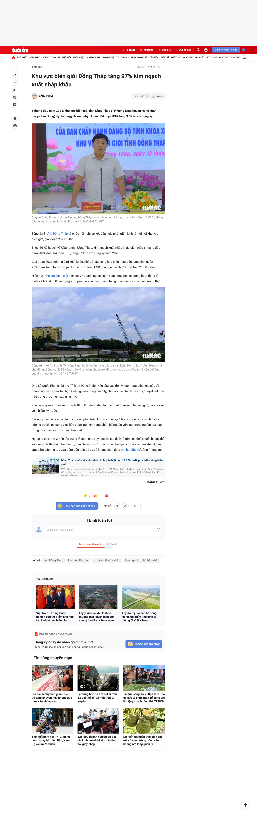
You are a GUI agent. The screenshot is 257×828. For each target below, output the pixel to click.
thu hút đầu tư (130, 450)
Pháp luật (79, 57)
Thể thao (176, 57)
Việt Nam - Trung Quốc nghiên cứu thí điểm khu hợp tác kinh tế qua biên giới (55, 616)
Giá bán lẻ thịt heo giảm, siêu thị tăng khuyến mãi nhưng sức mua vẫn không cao (52, 697)
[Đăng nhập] (206, 50)
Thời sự (55, 57)
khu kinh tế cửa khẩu (106, 560)
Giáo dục (188, 57)
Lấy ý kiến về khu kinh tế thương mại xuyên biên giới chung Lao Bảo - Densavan (97, 616)
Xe (117, 57)
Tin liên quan (44, 579)
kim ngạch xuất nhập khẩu (142, 560)
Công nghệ (108, 57)
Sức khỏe (212, 57)
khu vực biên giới (56, 276)
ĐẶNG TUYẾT (46, 96)
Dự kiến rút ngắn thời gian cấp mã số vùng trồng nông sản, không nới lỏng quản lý (143, 740)
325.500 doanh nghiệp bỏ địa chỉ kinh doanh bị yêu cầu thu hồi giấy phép (97, 740)
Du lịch (125, 57)
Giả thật (224, 57)
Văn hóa (154, 57)
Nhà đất (200, 57)
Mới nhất (22, 57)
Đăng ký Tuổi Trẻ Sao (226, 50)
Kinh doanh (93, 57)
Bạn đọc (235, 57)
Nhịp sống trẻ (139, 57)
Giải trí (165, 57)
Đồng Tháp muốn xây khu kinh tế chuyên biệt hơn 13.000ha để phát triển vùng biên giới (112, 462)
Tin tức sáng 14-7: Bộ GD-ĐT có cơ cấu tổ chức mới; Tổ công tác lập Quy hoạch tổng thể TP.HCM (144, 697)
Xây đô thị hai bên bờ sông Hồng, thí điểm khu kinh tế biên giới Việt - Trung (139, 616)
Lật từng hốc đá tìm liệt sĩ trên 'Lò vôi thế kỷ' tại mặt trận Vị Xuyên (97, 697)
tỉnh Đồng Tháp (57, 234)
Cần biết (165, 50)
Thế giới (66, 57)
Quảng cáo (183, 50)
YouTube (146, 50)
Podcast (128, 50)
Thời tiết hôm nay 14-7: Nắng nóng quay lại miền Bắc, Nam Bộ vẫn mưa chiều (51, 740)
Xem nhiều (35, 57)
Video (46, 57)
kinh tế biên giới (78, 560)
